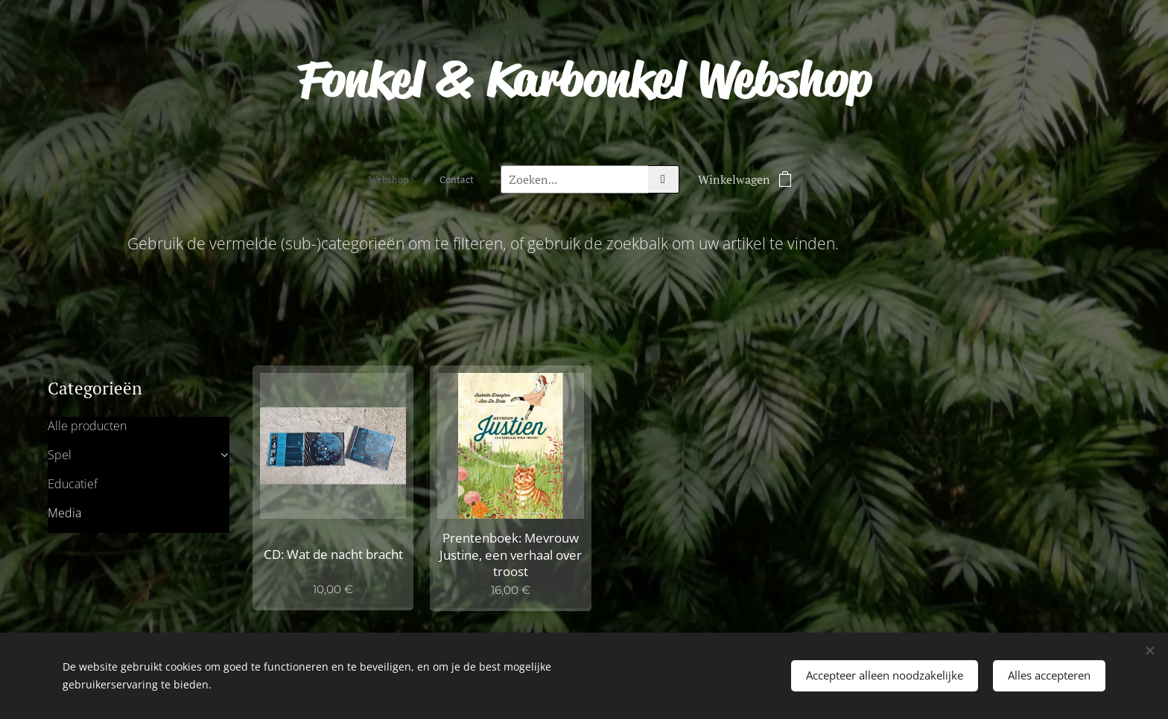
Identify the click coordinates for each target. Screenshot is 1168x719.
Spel (60, 454)
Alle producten (87, 425)
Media (64, 512)
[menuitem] (415, 179)
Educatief (73, 483)
